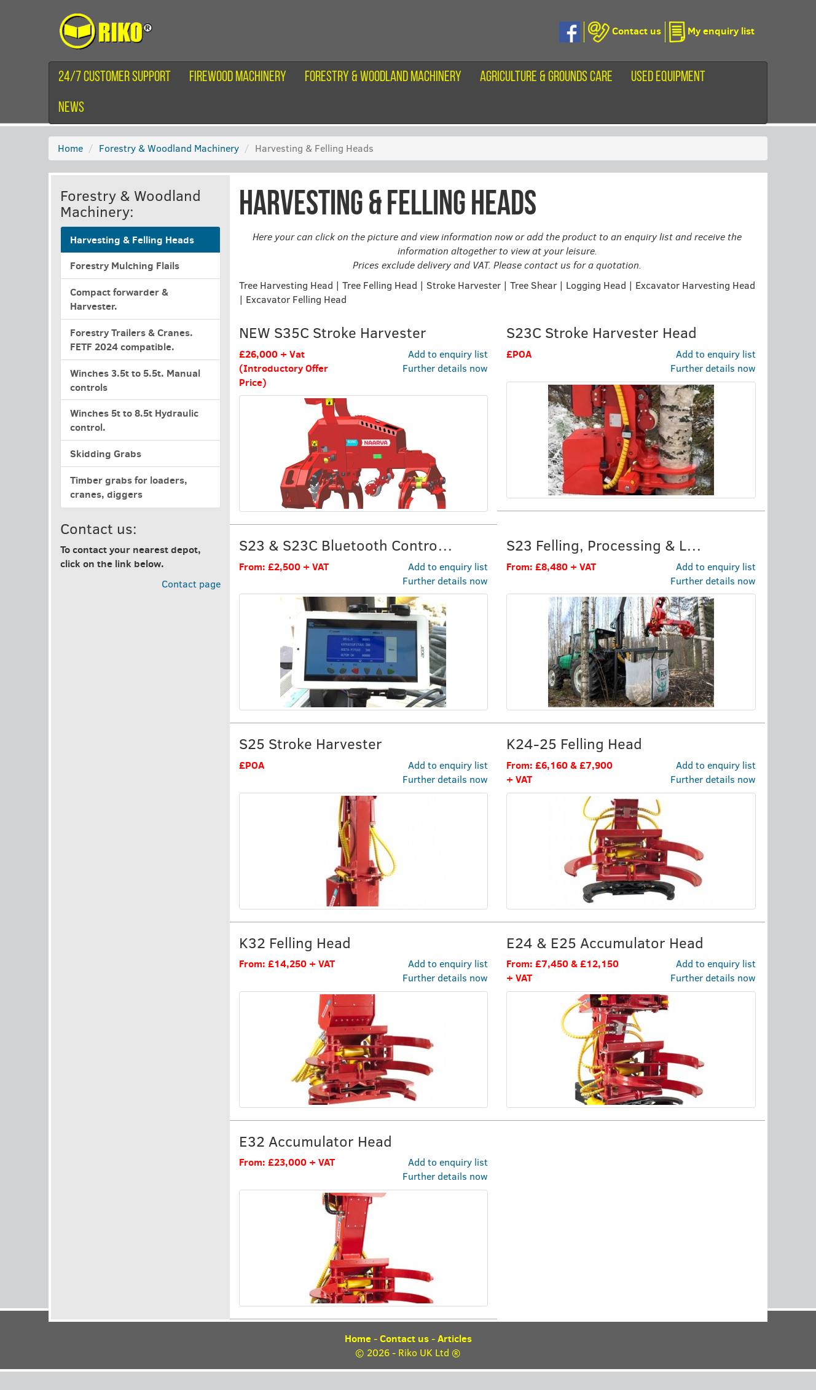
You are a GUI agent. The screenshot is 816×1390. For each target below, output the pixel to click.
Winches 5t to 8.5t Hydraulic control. (134, 420)
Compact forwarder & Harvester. (119, 299)
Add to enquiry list (448, 353)
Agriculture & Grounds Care (546, 77)
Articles (454, 1338)
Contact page (191, 583)
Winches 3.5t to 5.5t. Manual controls (135, 380)
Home (70, 147)
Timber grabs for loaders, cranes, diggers (128, 487)
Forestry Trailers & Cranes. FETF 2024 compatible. (131, 339)
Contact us (404, 1338)
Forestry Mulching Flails (124, 265)
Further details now (445, 367)
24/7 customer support (114, 77)
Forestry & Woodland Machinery (383, 77)
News (71, 108)
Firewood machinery (237, 77)
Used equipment (668, 77)
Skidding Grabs (105, 453)
